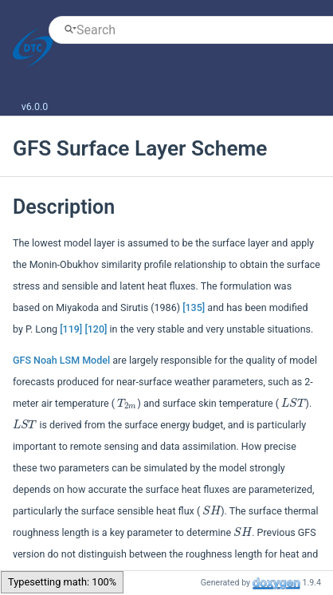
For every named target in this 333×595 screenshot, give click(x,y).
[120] (95, 329)
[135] (193, 307)
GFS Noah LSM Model (61, 360)
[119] (71, 329)
